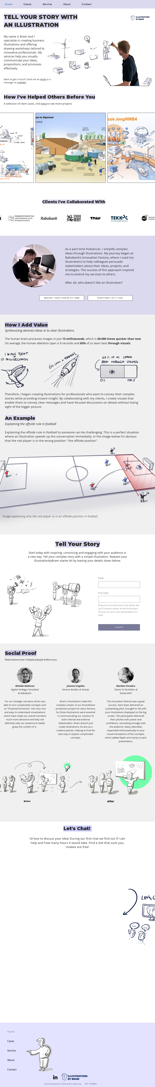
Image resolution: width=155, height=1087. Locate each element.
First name (103, 593)
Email (101, 578)
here (44, 103)
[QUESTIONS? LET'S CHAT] (110, 298)
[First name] (118, 599)
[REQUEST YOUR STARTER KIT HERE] (61, 298)
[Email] (118, 584)
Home (11, 1031)
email (43, 79)
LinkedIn (21, 82)
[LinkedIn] (55, 1077)
